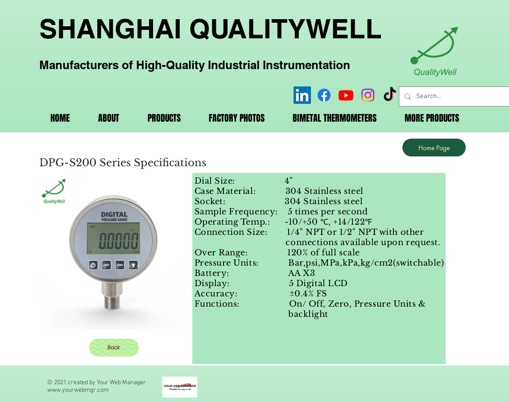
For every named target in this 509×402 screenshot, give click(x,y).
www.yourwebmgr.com (78, 390)
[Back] (114, 348)
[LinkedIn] (302, 95)
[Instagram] (368, 95)
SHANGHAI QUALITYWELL (210, 28)
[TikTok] (389, 95)
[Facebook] (324, 95)
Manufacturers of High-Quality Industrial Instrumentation (194, 65)
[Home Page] (434, 147)
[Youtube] (346, 95)
